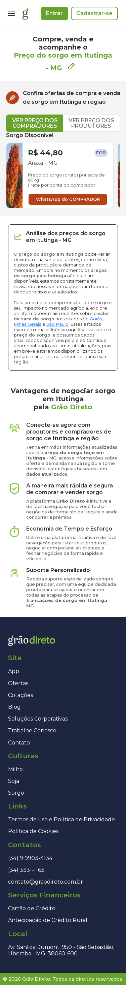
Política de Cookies (33, 831)
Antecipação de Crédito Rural (47, 920)
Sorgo (16, 793)
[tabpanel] (63, 170)
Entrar (54, 13)
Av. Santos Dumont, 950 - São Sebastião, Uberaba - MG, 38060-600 (61, 950)
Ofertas (18, 683)
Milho (15, 769)
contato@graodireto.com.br (45, 882)
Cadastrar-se (94, 13)
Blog (14, 707)
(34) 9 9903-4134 (30, 858)
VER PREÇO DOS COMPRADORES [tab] (35, 123)
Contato (19, 742)
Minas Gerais (27, 324)
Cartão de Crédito (31, 908)
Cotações (20, 695)
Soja (13, 781)
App (13, 671)
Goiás (96, 318)
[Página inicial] (25, 13)
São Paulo (57, 324)
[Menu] (11, 13)
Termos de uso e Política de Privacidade (61, 819)
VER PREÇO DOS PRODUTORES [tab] (91, 123)
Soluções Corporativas (38, 719)
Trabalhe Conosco (32, 730)
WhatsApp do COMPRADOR (68, 199)
